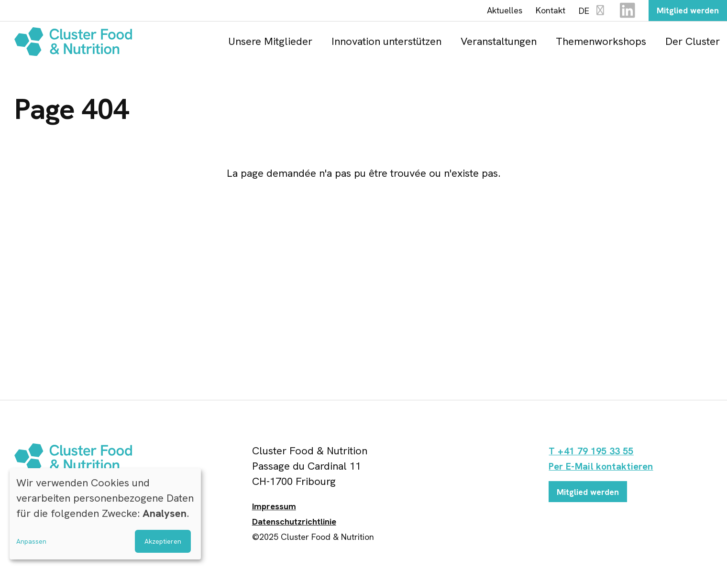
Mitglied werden (682, 12)
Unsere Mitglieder (270, 44)
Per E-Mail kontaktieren (606, 469)
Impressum (274, 509)
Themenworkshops (601, 44)
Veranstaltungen (499, 44)
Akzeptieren (162, 541)
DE (581, 12)
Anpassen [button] (31, 541)
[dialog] (105, 513)
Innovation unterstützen (386, 44)
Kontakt (539, 12)
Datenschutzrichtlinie (294, 524)
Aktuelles (493, 12)
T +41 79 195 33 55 (595, 454)
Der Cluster (692, 44)
